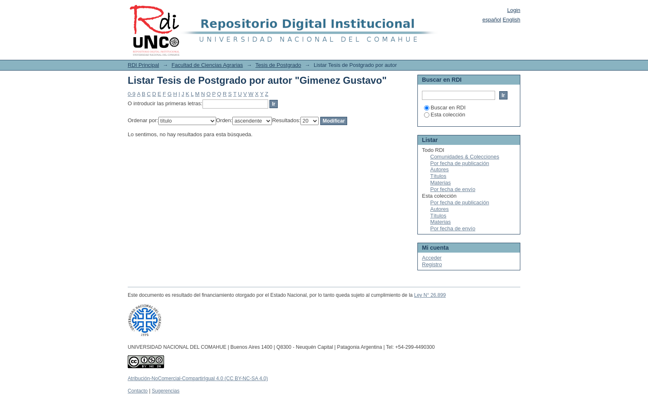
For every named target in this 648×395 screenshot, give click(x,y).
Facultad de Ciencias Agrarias (207, 65)
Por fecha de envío (452, 189)
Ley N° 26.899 (430, 295)
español (491, 20)
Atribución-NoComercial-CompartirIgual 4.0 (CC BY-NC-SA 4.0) (198, 378)
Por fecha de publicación (459, 163)
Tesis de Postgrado (278, 65)
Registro (432, 264)
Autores (439, 169)
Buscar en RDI (445, 107)
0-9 (132, 94)
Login (513, 10)
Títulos (438, 176)
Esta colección (444, 114)
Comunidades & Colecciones (464, 157)
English (511, 20)
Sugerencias (165, 391)
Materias (440, 183)
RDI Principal (143, 65)
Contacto (138, 391)
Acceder (432, 258)
